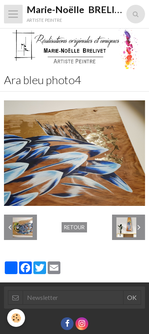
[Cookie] (16, 318)
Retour (74, 227)
